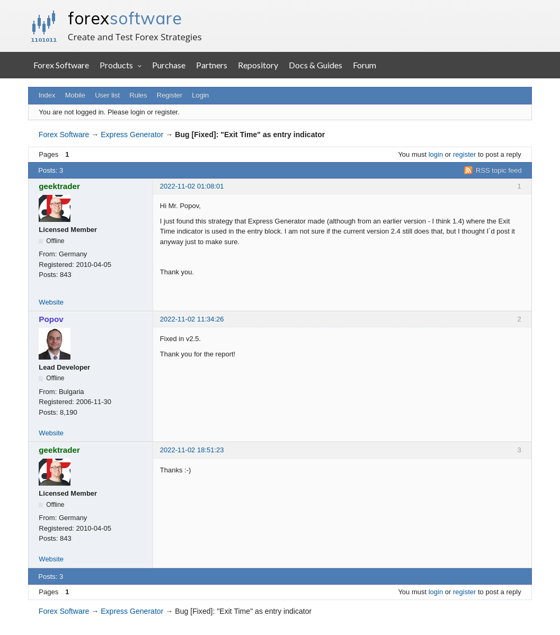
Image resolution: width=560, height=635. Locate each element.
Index (47, 95)
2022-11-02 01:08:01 (192, 186)
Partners (211, 65)
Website (51, 302)
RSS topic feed (499, 170)
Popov (51, 319)
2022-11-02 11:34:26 (192, 319)
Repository (258, 65)
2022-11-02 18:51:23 (192, 450)
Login (200, 95)
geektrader (59, 186)
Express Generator (132, 134)
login (436, 154)
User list (107, 95)
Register (169, 95)
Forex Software (61, 65)
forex (125, 18)
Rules (138, 95)
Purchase (168, 65)
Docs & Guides (315, 65)
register (464, 154)
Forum (364, 65)
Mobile (75, 95)
